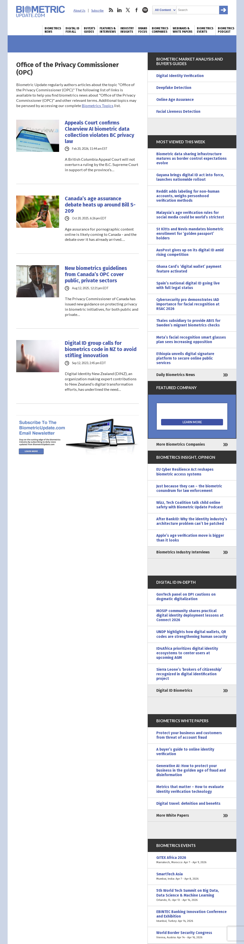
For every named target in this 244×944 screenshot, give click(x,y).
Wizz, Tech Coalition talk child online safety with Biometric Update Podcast (189, 504)
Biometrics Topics (97, 105)
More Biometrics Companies (180, 444)
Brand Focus (142, 30)
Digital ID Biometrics (174, 690)
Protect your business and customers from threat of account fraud (189, 735)
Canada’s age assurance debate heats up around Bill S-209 (100, 205)
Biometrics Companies (160, 30)
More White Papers (172, 815)
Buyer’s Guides (89, 30)
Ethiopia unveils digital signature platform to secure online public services (185, 358)
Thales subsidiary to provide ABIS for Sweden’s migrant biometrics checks (188, 323)
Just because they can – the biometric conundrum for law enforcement (189, 488)
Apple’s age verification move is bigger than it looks (190, 537)
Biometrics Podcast (226, 30)
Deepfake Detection (173, 88)
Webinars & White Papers (182, 30)
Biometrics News (53, 30)
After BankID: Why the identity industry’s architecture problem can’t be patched (191, 521)
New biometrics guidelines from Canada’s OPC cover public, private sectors (96, 274)
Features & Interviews (108, 30)
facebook (136, 10)
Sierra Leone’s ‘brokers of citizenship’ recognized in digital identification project (189, 674)
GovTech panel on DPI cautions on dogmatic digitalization (186, 596)
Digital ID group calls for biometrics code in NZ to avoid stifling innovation (101, 349)
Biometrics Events (205, 30)
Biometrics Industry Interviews (183, 552)
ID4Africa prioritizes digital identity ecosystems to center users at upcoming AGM (187, 653)
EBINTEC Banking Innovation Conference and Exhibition (192, 916)
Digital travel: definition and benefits (188, 803)
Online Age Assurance (175, 100)
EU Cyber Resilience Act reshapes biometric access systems (185, 471)
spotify (145, 10)
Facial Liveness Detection (178, 111)
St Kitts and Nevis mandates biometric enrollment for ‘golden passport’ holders (190, 233)
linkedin (119, 10)
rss (111, 10)
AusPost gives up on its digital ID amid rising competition (190, 252)
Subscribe (97, 10)
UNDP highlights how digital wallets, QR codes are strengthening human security (191, 634)
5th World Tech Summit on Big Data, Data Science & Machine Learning (192, 895)
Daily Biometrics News (175, 375)
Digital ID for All (72, 30)
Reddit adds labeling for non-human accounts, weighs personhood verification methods (187, 196)
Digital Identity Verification (180, 76)
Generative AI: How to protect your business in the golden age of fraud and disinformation (191, 770)
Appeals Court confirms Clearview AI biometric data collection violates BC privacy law (99, 132)
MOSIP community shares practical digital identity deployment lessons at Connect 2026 (190, 615)
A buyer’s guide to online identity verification (185, 751)
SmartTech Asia (192, 876)
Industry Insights (127, 30)
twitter (128, 10)
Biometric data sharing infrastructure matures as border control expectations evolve (191, 158)
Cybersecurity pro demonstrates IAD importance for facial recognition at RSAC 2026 (187, 304)
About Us (79, 10)
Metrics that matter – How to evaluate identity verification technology (190, 789)
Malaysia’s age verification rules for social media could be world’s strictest (190, 215)
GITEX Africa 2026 (192, 860)
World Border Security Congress (192, 935)
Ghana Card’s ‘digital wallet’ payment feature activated (188, 268)
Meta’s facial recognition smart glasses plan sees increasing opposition (191, 339)
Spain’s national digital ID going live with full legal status (188, 285)
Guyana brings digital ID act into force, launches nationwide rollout (190, 177)
